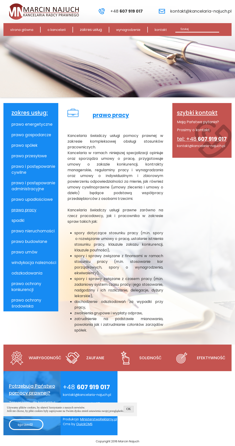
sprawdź (25, 424)
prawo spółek (24, 145)
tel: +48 (202, 139)
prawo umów (24, 252)
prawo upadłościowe (32, 199)
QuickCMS (84, 424)
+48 (126, 11)
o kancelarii (57, 29)
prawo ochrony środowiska (26, 303)
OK (128, 409)
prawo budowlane (29, 241)
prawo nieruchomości (33, 231)
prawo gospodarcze (31, 135)
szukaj (225, 29)
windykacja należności (33, 262)
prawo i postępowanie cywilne (33, 169)
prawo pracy (23, 210)
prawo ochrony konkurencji (26, 286)
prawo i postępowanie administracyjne (33, 186)
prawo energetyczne (32, 124)
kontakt (161, 29)
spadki (17, 220)
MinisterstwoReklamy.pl (98, 419)
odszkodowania (26, 273)
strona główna (21, 29)
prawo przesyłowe (29, 156)
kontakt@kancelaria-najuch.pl (201, 11)
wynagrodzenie (128, 29)
